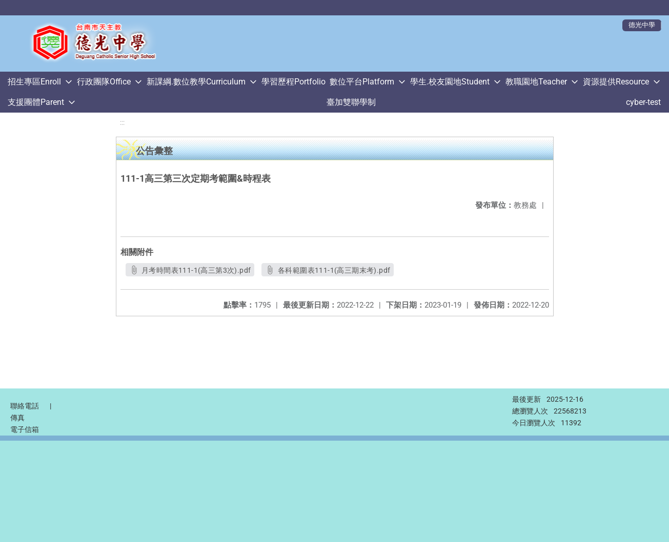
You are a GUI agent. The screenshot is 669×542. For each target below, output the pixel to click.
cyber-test (643, 102)
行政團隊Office (104, 81)
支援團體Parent (36, 102)
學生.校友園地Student (450, 81)
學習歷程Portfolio (293, 81)
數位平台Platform (362, 81)
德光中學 (642, 25)
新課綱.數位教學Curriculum (196, 81)
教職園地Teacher (536, 81)
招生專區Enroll (34, 81)
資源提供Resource (616, 81)
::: (122, 122)
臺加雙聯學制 (351, 102)
